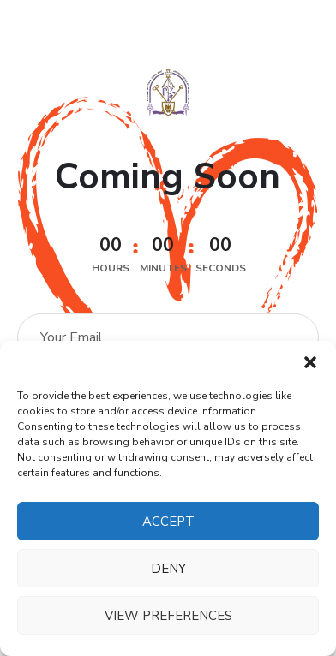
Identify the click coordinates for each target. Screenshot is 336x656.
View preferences (168, 615)
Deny (168, 568)
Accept (168, 521)
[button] (310, 362)
